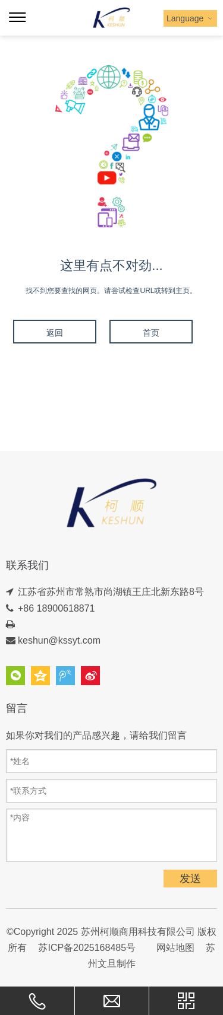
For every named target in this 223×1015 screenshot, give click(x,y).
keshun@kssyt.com (59, 640)
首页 (151, 333)
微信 (15, 675)
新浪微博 (90, 675)
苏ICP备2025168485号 (87, 948)
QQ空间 (40, 675)
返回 (54, 333)
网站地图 (175, 948)
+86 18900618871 (56, 608)
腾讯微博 (65, 675)
